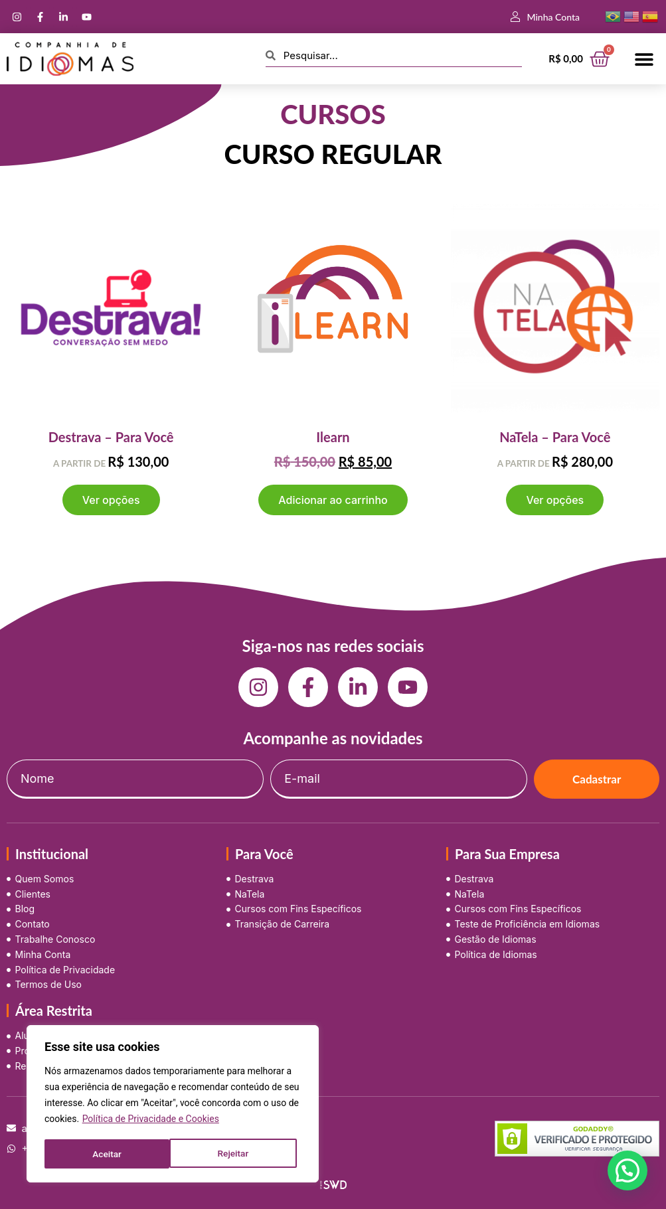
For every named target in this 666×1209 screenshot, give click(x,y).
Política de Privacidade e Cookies (150, 1120)
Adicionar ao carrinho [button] (332, 500)
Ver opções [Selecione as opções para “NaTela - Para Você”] (555, 500)
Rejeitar (108, 1154)
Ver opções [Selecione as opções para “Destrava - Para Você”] (111, 500)
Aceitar (239, 1154)
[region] (173, 1104)
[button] (644, 59)
